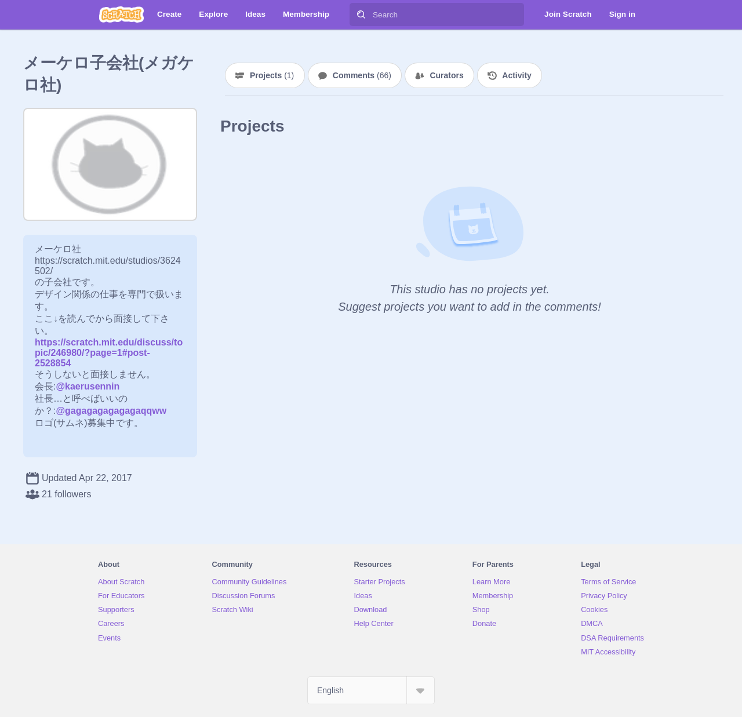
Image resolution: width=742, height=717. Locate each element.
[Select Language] (371, 690)
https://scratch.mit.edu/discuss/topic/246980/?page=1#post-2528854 (109, 352)
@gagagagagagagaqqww (111, 411)
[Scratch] (121, 14)
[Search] (361, 14)
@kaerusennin (87, 386)
